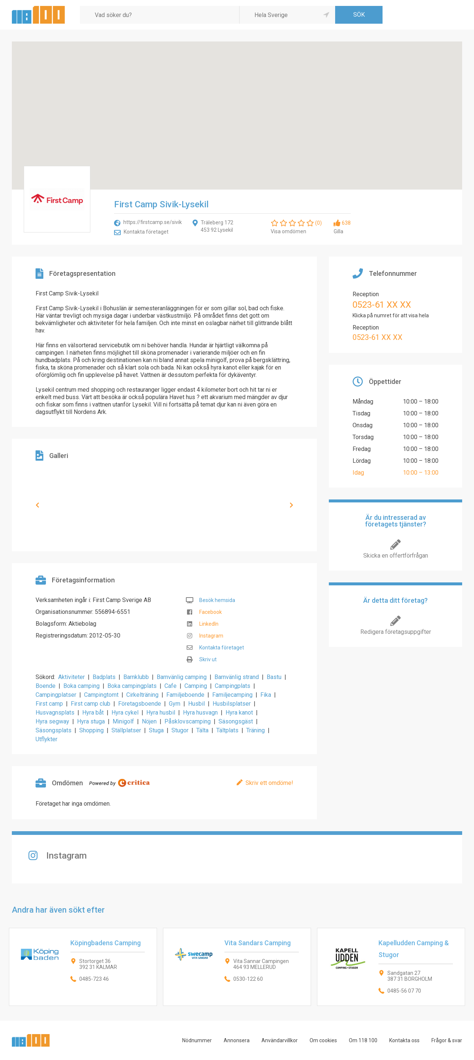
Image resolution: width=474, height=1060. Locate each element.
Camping (195, 685)
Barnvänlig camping (182, 677)
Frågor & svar (446, 1040)
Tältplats (227, 730)
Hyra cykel (124, 712)
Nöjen (149, 721)
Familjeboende (185, 694)
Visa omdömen (288, 231)
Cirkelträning (142, 694)
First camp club (90, 703)
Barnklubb (136, 677)
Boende (46, 685)
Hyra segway (52, 721)
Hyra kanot (239, 712)
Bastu (274, 677)
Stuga (156, 730)
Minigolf (123, 721)
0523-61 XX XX (382, 304)
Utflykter (46, 739)
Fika (265, 694)
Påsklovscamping (187, 721)
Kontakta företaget (146, 232)
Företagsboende (139, 703)
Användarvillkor (279, 1040)
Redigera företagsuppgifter (395, 631)
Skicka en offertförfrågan (395, 555)
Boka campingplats (132, 685)
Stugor (179, 730)
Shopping (91, 730)
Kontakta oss (404, 1040)
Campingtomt (101, 694)
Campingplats (232, 685)
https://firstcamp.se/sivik (152, 222)
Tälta (202, 730)
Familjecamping (232, 694)
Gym (174, 703)
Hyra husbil (160, 712)
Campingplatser (56, 694)
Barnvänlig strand (236, 677)
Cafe (170, 685)
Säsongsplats (53, 730)
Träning (255, 730)
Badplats (104, 677)
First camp (49, 703)
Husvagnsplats (55, 712)
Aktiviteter (71, 677)
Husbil (196, 703)
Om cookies (323, 1040)
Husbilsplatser (232, 703)
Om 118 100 (363, 1040)
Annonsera (237, 1040)
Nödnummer (197, 1040)
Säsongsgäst (235, 721)
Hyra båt (93, 712)
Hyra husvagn (200, 712)
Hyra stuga (91, 721)
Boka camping (81, 685)
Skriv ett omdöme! (269, 782)
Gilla (338, 231)
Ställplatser (126, 730)
